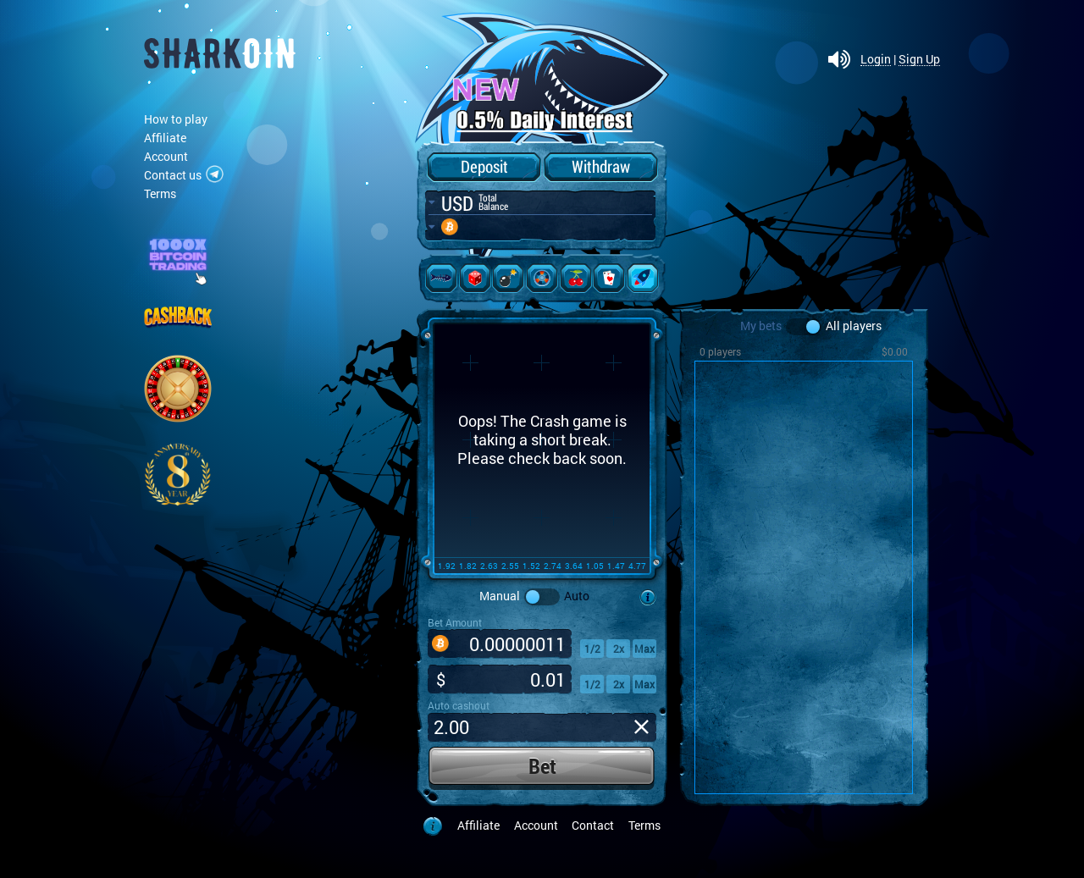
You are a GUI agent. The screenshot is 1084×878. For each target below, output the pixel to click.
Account (166, 156)
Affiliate (165, 138)
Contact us (173, 175)
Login (875, 59)
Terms (160, 193)
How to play (175, 119)
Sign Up (919, 59)
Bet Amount (455, 622)
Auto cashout (458, 705)
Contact (593, 825)
